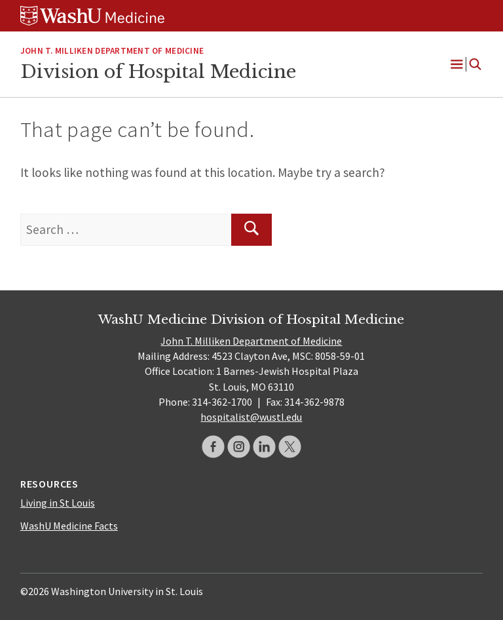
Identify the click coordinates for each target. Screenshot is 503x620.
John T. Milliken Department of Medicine (251, 340)
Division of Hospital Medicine (158, 71)
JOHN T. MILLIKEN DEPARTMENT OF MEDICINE (112, 50)
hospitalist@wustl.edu (251, 416)
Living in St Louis (57, 502)
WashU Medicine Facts (69, 525)
